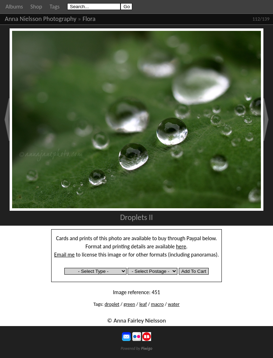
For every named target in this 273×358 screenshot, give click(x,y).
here (181, 246)
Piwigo (146, 348)
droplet (112, 304)
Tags (54, 6)
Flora (88, 19)
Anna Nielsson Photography (40, 19)
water (174, 304)
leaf (143, 304)
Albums (14, 6)
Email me (64, 254)
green (129, 304)
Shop (36, 6)
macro (157, 304)
